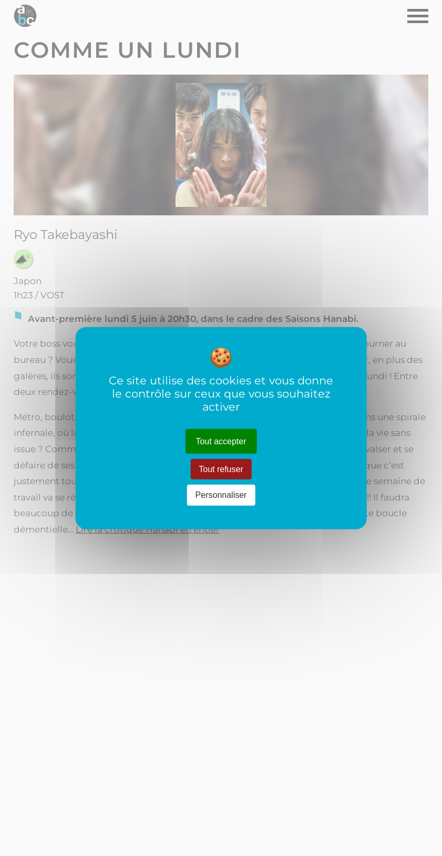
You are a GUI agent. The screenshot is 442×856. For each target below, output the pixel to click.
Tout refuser (221, 469)
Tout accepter (221, 441)
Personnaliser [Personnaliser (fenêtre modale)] (221, 494)
